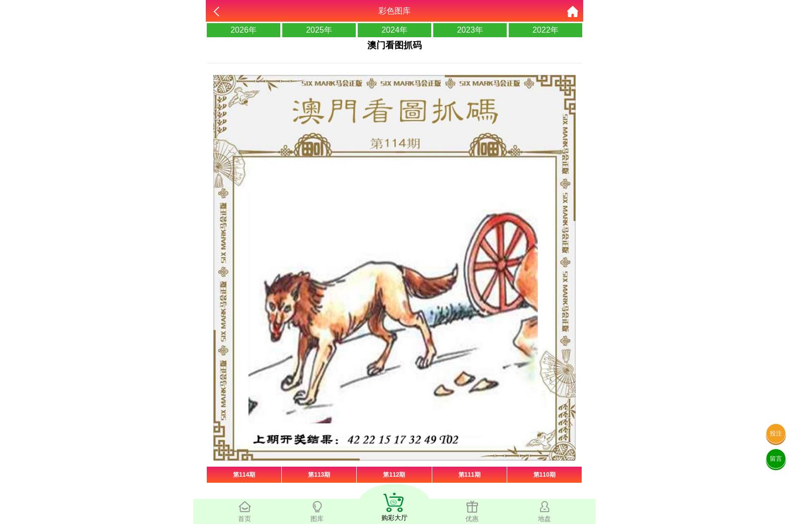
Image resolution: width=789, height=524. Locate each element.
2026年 (243, 30)
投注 (776, 433)
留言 (776, 458)
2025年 (319, 30)
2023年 (470, 30)
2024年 (394, 30)
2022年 (545, 30)
